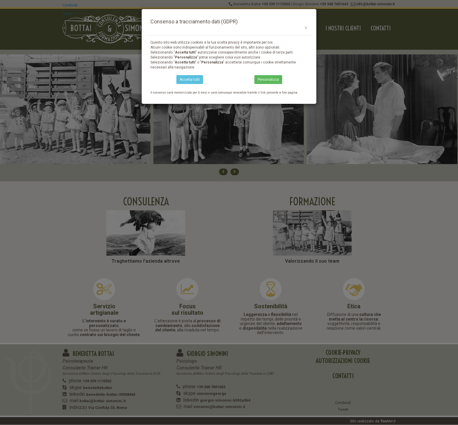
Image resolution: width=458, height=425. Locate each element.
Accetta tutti (190, 80)
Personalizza (268, 80)
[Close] (306, 28)
